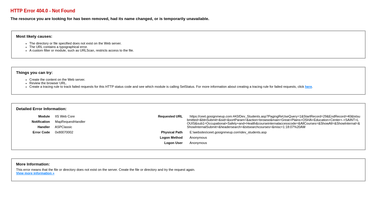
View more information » (35, 173)
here (308, 86)
